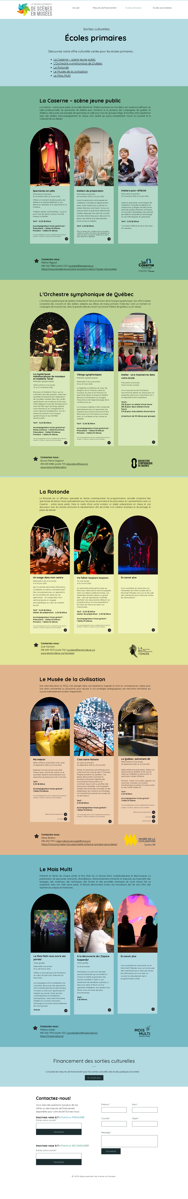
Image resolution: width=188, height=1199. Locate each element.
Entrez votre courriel (45, 1120)
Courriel (105, 1118)
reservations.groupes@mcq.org (73, 841)
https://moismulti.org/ (52, 1036)
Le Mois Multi (62, 75)
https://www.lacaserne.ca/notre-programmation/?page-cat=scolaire (79, 269)
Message (105, 1132)
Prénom (105, 1104)
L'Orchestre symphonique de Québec (78, 63)
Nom (134, 1104)
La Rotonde (61, 67)
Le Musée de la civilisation (71, 71)
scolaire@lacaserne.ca (81, 265)
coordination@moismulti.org (82, 1032)
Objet (135, 1118)
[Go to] (66, 238)
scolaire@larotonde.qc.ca (81, 649)
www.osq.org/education (53, 467)
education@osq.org (77, 463)
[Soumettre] (59, 1132)
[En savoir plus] (94, 1077)
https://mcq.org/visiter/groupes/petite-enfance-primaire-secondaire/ (79, 844)
